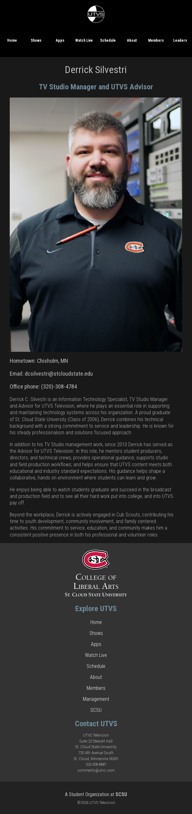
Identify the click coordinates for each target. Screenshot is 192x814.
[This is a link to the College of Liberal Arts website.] (96, 595)
